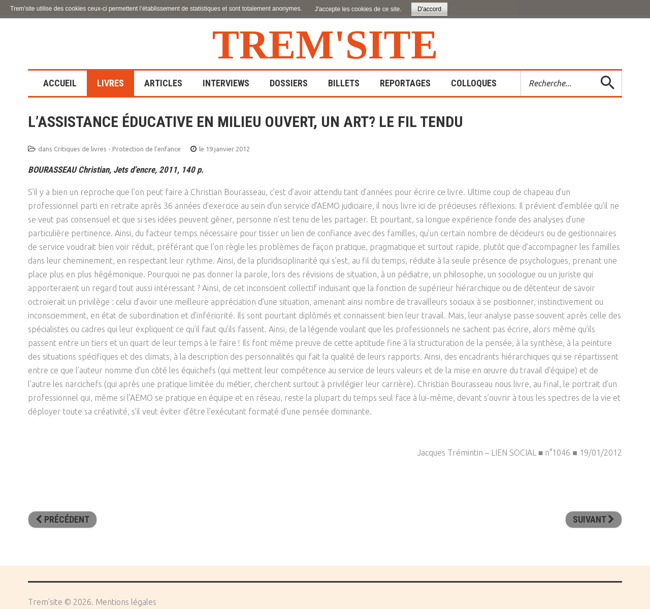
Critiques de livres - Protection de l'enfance (117, 148)
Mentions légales (125, 601)
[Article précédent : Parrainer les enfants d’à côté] (62, 519)
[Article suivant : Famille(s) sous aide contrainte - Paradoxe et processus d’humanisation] (593, 519)
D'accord (429, 9)
